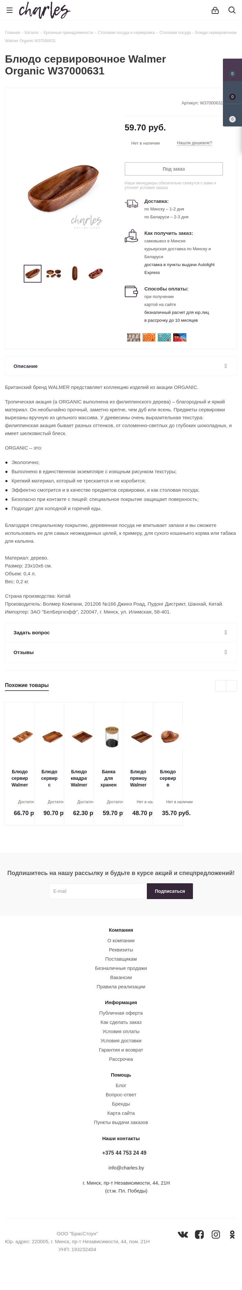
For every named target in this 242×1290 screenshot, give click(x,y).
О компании (121, 940)
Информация (121, 1002)
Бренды (121, 1104)
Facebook (199, 1234)
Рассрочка (121, 1059)
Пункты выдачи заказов (121, 1122)
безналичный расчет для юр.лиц (177, 312)
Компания (121, 930)
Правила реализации (121, 986)
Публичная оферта (121, 1013)
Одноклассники (232, 1234)
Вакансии (121, 977)
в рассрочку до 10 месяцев (171, 320)
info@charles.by (126, 1167)
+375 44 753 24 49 (124, 1153)
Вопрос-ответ (121, 1094)
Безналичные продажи (121, 968)
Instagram (216, 1234)
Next (110, 274)
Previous (16, 274)
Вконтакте (183, 1234)
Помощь (121, 1075)
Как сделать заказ (121, 1022)
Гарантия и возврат (121, 1050)
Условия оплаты (121, 1031)
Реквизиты (121, 949)
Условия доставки (120, 1040)
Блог (121, 1085)
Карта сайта (121, 1113)
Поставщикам (121, 959)
